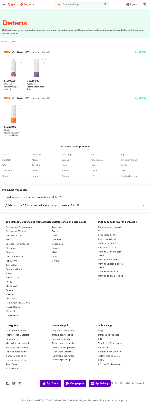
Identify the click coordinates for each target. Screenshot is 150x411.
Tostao (9, 273)
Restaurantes (12, 339)
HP (92, 176)
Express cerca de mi (16, 351)
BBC (4, 165)
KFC (8, 239)
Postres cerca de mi (108, 259)
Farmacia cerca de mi (17, 347)
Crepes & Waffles (14, 256)
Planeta (65, 176)
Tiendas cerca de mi (16, 356)
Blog (100, 330)
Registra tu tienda (61, 339)
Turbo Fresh (12, 368)
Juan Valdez (11, 265)
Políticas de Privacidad (109, 351)
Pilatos (35, 170)
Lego (93, 165)
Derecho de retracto (108, 335)
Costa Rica (57, 244)
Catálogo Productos (16, 330)
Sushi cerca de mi (107, 247)
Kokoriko (10, 294)
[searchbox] (81, 4)
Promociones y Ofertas (17, 335)
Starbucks (11, 248)
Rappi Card (103, 347)
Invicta (35, 176)
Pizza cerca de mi (107, 239)
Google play (75, 383)
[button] (27, 4)
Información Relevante (109, 364)
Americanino (97, 160)
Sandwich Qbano (14, 269)
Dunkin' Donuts (13, 307)
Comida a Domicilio (108, 271)
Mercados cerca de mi (17, 343)
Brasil (55, 231)
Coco (5, 176)
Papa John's (11, 260)
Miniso (35, 160)
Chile (54, 235)
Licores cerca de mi (16, 360)
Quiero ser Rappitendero (64, 347)
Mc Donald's (12, 286)
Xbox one (7, 170)
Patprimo (36, 165)
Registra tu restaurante (63, 330)
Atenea (64, 170)
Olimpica (36, 154)
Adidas (5, 154)
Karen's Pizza (12, 277)
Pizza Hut (10, 311)
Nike (93, 154)
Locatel (6, 160)
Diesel (94, 170)
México (55, 252)
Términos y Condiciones (110, 343)
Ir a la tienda (140, 52)
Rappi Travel (12, 364)
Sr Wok (9, 290)
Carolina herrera (128, 176)
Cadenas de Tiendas (16, 231)
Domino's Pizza (13, 235)
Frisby (9, 282)
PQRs (101, 360)
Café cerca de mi (107, 243)
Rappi (4, 41)
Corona (65, 160)
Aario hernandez (128, 160)
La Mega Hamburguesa (17, 244)
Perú (54, 256)
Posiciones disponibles (63, 343)
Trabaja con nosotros (62, 335)
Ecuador (56, 248)
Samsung (66, 154)
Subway (10, 252)
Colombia (56, 239)
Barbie (123, 165)
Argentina (57, 227)
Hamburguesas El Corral (18, 302)
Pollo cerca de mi (107, 235)
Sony (122, 170)
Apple (123, 154)
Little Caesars (13, 315)
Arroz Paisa (11, 298)
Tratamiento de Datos (109, 356)
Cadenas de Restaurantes (19, 227)
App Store (50, 383)
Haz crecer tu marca (62, 351)
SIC (100, 339)
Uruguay (56, 260)
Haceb (64, 165)
